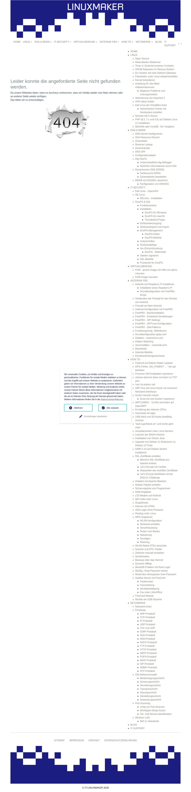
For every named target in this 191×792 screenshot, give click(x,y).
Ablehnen (78, 408)
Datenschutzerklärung (112, 399)
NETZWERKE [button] (143, 42)
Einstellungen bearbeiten (95, 416)
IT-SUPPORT (170, 44)
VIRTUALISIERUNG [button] (84, 42)
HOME (17, 42)
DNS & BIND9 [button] (42, 42)
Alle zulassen (113, 408)
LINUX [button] (26, 42)
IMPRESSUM (76, 740)
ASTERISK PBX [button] (108, 42)
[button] (180, 44)
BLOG (158, 42)
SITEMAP (59, 740)
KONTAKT (94, 740)
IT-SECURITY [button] (61, 42)
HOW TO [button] (126, 42)
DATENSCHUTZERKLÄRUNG (120, 740)
